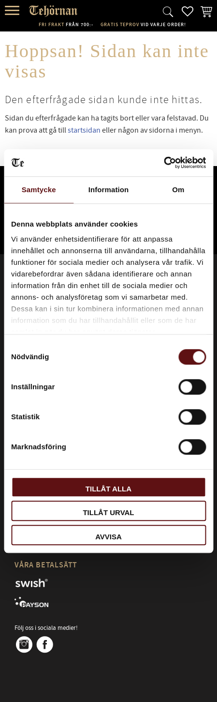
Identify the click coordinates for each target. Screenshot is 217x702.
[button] (13, 10)
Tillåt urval (108, 512)
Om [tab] (178, 189)
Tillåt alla (108, 489)
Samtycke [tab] (39, 189)
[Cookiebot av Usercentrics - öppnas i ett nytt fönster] (163, 162)
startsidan (84, 130)
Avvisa (108, 537)
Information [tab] (108, 189)
